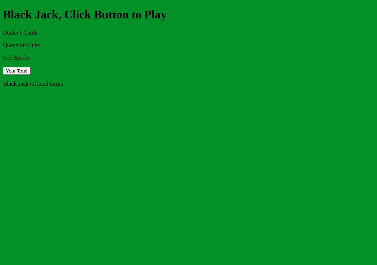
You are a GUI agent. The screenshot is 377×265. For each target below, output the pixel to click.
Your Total (17, 71)
